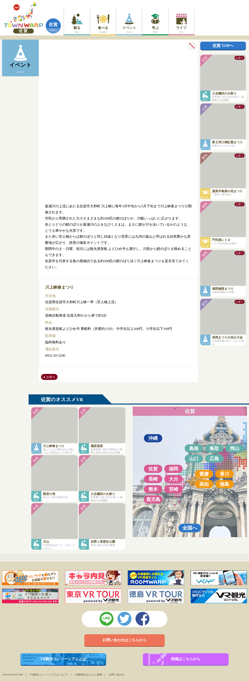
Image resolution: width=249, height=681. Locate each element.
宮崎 (173, 489)
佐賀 (53, 24)
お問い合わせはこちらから (124, 640)
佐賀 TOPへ (223, 45)
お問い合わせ (116, 674)
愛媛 (204, 474)
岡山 (234, 448)
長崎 (153, 479)
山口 (194, 458)
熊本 (153, 489)
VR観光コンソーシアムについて (49, 674)
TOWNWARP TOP (12, 674)
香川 (224, 474)
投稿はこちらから (185, 659)
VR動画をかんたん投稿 (88, 674)
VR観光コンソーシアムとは (63, 659)
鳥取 (214, 448)
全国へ (189, 528)
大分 (173, 479)
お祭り (50, 377)
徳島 (224, 484)
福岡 (173, 468)
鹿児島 (153, 499)
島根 (194, 448)
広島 (214, 458)
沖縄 (153, 438)
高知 (204, 484)
